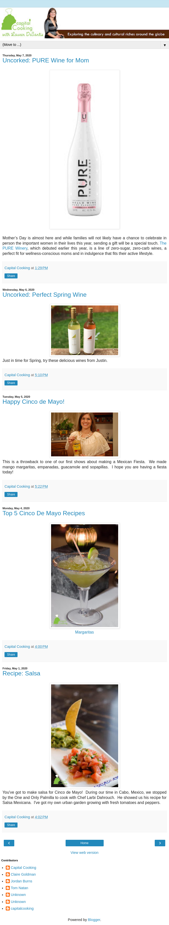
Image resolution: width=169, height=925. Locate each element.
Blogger (94, 920)
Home (84, 843)
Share (11, 276)
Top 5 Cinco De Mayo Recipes (44, 513)
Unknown (18, 895)
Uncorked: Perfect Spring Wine (45, 294)
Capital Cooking (23, 868)
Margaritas (84, 632)
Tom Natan (19, 888)
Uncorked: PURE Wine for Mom (46, 60)
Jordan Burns (21, 881)
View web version (85, 853)
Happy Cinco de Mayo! (34, 401)
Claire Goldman (23, 874)
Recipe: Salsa (21, 673)
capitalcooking (22, 908)
